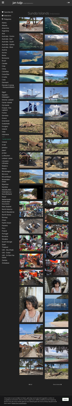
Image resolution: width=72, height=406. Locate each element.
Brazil (4, 61)
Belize (4, 55)
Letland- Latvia (7, 158)
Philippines (6, 19)
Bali (3, 137)
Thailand (5, 247)
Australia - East (7, 39)
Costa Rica (5, 74)
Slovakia (5, 239)
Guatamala (5, 124)
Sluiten (65, 399)
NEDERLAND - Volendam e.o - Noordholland (7, 192)
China (4, 69)
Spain (4, 244)
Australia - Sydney (8, 44)
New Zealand (6, 207)
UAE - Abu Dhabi (8, 250)
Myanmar (5, 184)
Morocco (5, 174)
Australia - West (7, 47)
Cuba (4, 80)
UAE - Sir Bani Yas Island (8, 256)
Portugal (5, 234)
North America (7, 209)
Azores (4, 53)
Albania (4, 25)
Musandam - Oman (6, 180)
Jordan (4, 153)
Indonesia (5, 134)
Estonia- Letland (7, 100)
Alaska (4, 23)
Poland (4, 231)
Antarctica (5, 28)
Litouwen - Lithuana (5, 162)
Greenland (5, 121)
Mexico (4, 169)
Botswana (5, 58)
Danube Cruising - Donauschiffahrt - (8, 87)
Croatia (4, 77)
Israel (4, 145)
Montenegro (6, 171)
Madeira (5, 166)
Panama (5, 225)
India (3, 132)
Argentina (5, 31)
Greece (4, 118)
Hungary (5, 126)
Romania (5, 236)
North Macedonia (8, 212)
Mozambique (6, 177)
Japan (4, 150)
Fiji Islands (5, 105)
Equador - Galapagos (5, 96)
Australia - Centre (8, 36)
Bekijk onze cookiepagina (19, 403)
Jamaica (4, 147)
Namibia (5, 187)
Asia (3, 34)
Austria (4, 50)
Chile (3, 66)
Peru (3, 228)
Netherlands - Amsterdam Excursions (7, 201)
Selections (6, 16)
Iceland (4, 129)
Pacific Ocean (6, 223)
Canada (4, 63)
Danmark (5, 82)
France (4, 113)
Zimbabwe (5, 263)
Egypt (4, 92)
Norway (5, 217)
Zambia (4, 260)
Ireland (4, 142)
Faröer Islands (7, 102)
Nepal (4, 197)
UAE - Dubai (6, 253)
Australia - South (8, 42)
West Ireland (57, 384)
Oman (4, 220)
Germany (5, 115)
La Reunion (6, 156)
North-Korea (6, 215)
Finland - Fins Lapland (6, 109)
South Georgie (7, 242)
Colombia (5, 72)
